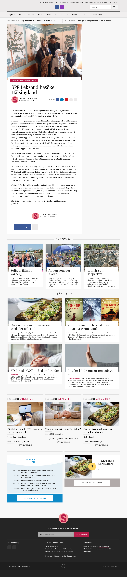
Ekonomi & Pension (26, 14)
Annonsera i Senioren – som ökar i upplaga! (95, 2)
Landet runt (53, 2)
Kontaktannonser (62, 14)
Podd (86, 14)
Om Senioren (64, 2)
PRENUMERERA (74, 2)
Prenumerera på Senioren (92, 483)
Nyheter (12, 14)
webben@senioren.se (69, 556)
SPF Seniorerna (104, 546)
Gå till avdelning (25, 445)
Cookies (115, 2)
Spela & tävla (96, 14)
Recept (41, 14)
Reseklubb (76, 14)
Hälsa (49, 14)
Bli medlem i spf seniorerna (35, 498)
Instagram (62, 7)
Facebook (57, 7)
